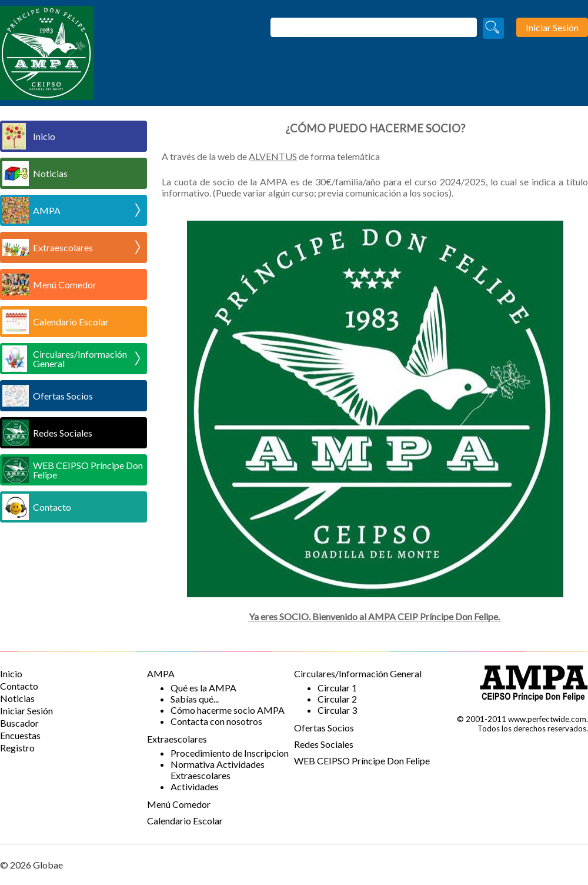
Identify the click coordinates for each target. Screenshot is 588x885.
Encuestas (20, 735)
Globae (48, 864)
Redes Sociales (62, 432)
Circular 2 (337, 698)
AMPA (87, 210)
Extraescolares (87, 247)
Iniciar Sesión (26, 710)
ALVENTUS (273, 156)
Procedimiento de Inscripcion (230, 752)
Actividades (195, 786)
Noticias (50, 173)
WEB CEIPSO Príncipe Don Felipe (88, 470)
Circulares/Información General (87, 358)
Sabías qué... (195, 698)
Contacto (52, 507)
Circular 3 (337, 710)
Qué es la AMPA (203, 687)
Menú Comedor (64, 284)
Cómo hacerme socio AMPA (228, 710)
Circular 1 (337, 687)
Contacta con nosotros (216, 721)
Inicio (44, 136)
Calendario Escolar (71, 321)
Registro (17, 747)
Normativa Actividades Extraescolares (218, 769)
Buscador (19, 722)
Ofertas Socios (63, 395)
